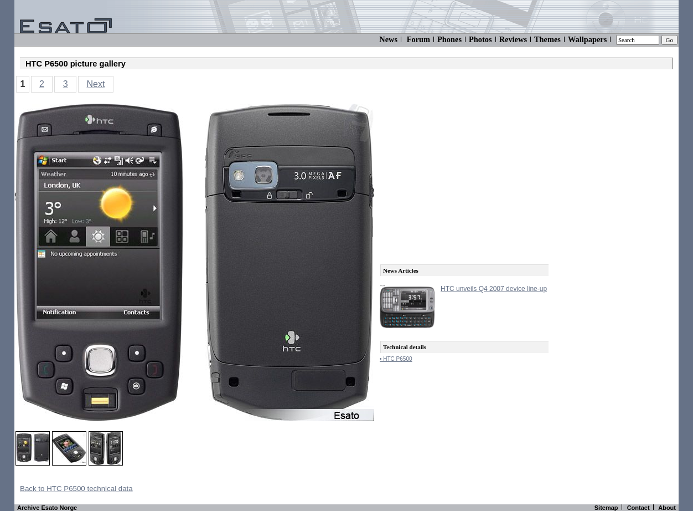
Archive (28, 507)
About (667, 507)
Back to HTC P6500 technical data (76, 488)
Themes (547, 39)
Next (95, 84)
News (388, 39)
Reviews (513, 39)
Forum (418, 39)
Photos (480, 39)
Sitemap (606, 507)
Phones (449, 39)
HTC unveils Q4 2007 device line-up (494, 289)
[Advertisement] (463, 173)
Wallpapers (587, 39)
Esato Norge (59, 507)
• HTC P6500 (396, 359)
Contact (638, 507)
